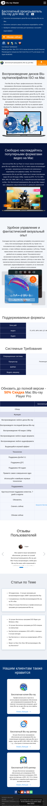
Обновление (5, 801)
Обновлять (13, 801)
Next (44, 554)
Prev (3, 554)
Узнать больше (23, 712)
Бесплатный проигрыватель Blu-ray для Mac (16, 62)
